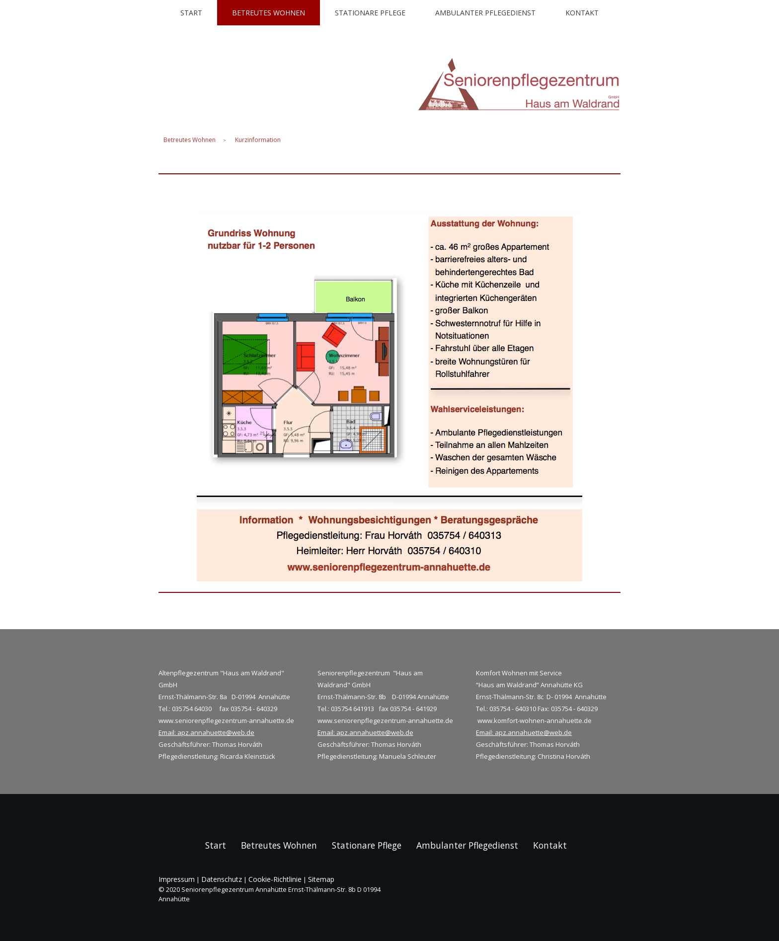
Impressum (176, 879)
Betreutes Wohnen (268, 12)
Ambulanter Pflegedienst (485, 12)
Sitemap (321, 879)
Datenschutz (221, 879)
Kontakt (582, 12)
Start (191, 12)
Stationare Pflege (370, 12)
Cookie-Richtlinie (275, 879)
